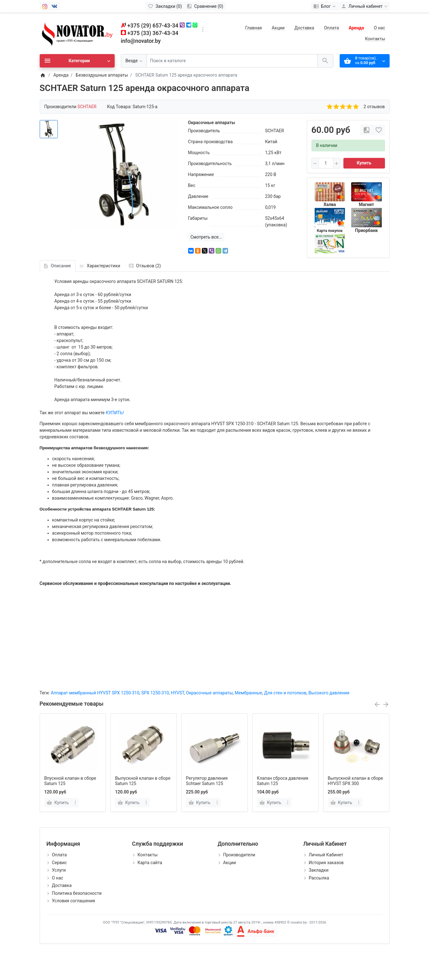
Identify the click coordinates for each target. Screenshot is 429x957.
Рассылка (319, 877)
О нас (379, 27)
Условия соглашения (73, 900)
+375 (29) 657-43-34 (152, 26)
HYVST (177, 692)
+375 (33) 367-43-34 (152, 33)
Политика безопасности (77, 893)
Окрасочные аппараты (209, 692)
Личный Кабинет (326, 854)
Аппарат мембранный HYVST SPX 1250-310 (95, 692)
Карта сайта (149, 862)
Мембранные (248, 692)
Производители (239, 854)
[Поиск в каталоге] (232, 61)
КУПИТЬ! (115, 412)
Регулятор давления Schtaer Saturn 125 (206, 781)
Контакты (375, 38)
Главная (253, 27)
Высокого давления (328, 692)
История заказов (326, 862)
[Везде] (134, 61)
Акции (278, 27)
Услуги (59, 870)
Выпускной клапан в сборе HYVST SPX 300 (355, 781)
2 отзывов (374, 106)
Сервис (59, 862)
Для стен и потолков (285, 692)
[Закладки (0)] (164, 6)
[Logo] (77, 33)
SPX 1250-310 (155, 692)
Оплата (331, 27)
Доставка (304, 27)
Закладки (318, 870)
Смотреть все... (206, 236)
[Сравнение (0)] (205, 6)
